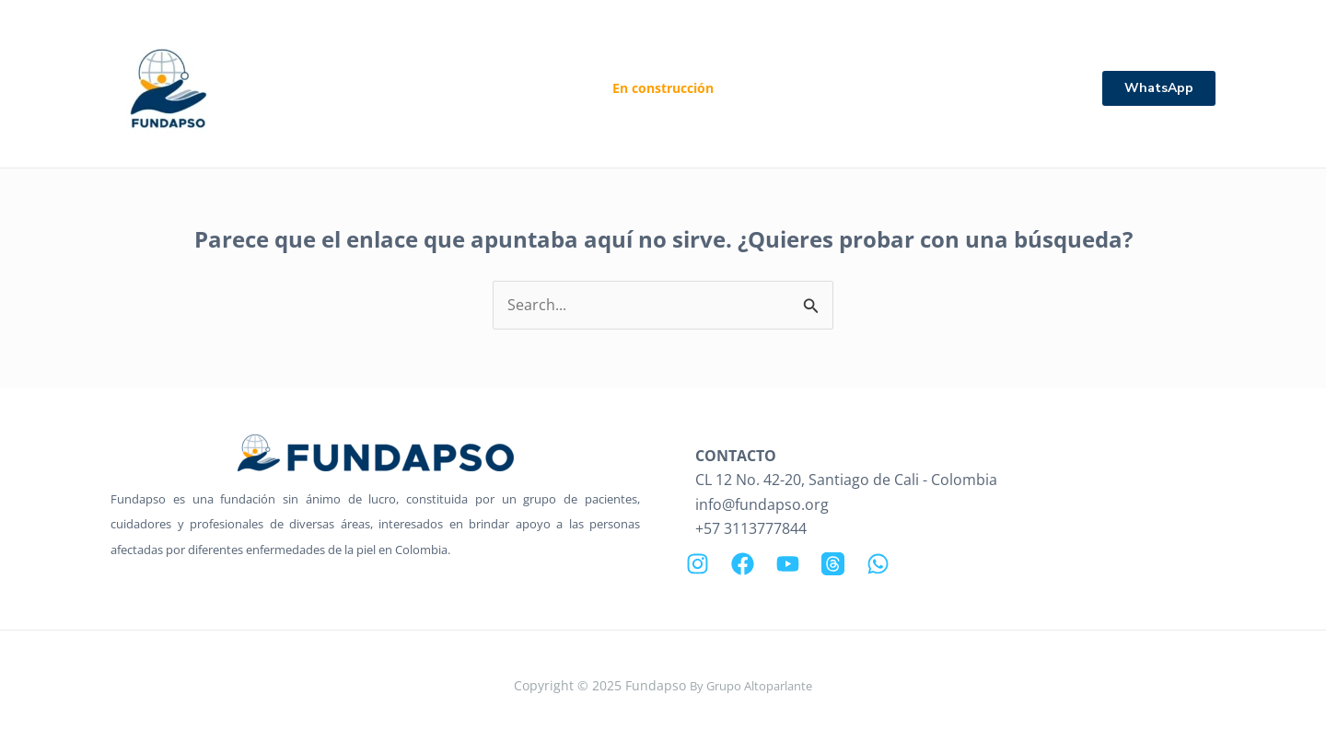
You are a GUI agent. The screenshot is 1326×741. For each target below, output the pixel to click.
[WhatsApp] (878, 563)
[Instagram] (697, 563)
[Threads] (832, 563)
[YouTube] (787, 563)
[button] (1159, 88)
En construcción (663, 88)
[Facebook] (742, 563)
